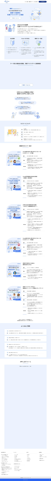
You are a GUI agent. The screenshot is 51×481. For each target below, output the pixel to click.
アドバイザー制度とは (5, 455)
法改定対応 (28, 460)
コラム (28, 456)
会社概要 (41, 455)
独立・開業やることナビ (5, 474)
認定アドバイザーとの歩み (43, 456)
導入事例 (28, 454)
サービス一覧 (16, 454)
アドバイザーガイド (17, 466)
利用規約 (21, 477)
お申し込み (43, 1)
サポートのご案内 (16, 467)
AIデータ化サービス (4, 460)
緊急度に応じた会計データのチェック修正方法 (7, 469)
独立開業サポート (4, 472)
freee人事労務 (16, 460)
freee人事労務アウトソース (18, 461)
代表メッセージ (42, 454)
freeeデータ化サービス (5, 461)
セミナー (28, 455)
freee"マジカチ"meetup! (17, 469)
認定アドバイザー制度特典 (5, 456)
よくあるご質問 (35, 1)
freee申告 (15, 456)
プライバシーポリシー (27, 477)
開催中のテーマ (31, 1)
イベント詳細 (26, 1)
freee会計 (15, 455)
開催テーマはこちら (16, 18)
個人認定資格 (3, 465)
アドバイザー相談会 (17, 470)
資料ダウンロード (42, 460)
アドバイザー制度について (4, 454)
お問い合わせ (41, 458)
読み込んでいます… (25, 407)
